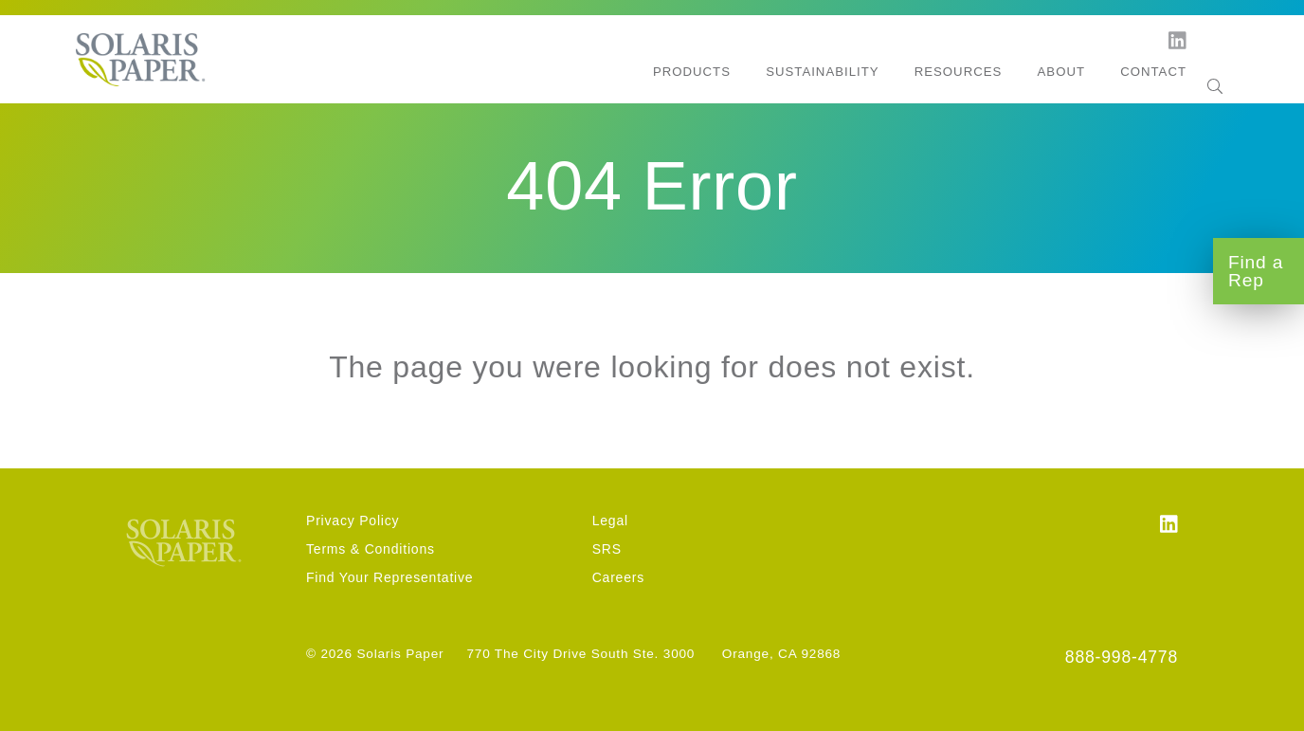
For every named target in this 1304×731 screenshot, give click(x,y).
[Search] (1215, 73)
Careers (618, 577)
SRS (607, 549)
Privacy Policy (352, 520)
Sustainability (822, 71)
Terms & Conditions (370, 549)
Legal (610, 520)
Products (692, 71)
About (1061, 71)
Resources (959, 71)
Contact (1153, 71)
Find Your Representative (389, 577)
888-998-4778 (1121, 657)
